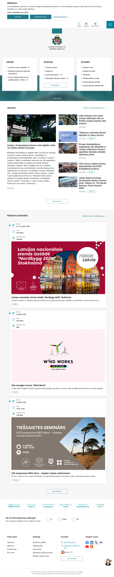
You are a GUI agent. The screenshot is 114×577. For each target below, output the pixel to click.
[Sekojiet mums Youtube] (87, 546)
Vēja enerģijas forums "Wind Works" (28, 385)
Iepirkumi (10, 546)
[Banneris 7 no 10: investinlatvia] (83, 506)
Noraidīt (18, 17)
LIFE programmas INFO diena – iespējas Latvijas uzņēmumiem (40, 473)
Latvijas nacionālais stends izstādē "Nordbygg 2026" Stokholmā (41, 297)
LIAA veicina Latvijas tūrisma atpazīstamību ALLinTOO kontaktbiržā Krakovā (92, 166)
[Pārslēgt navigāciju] (110, 24)
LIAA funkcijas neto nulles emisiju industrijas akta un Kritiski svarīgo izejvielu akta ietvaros (92, 119)
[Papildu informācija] (71, 552)
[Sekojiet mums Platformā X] (96, 542)
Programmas (12, 549)
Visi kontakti (71, 558)
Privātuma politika (39, 542)
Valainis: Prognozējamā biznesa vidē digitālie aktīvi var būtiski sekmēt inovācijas (31, 146)
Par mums (11, 553)
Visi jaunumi (57, 201)
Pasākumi (91, 138)
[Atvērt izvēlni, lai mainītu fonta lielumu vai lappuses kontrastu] (95, 25)
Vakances (10, 542)
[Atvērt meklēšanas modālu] (79, 25)
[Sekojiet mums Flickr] (101, 542)
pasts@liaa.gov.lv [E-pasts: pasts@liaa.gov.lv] (70, 542)
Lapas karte (37, 549)
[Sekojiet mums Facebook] (87, 542)
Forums (15, 392)
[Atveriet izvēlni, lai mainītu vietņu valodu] (86, 24)
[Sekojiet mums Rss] (91, 546)
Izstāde (15, 304)
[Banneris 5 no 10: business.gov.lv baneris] (48, 506)
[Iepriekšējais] (11, 506)
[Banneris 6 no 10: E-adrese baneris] (66, 506)
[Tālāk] (103, 506)
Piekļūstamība (38, 546)
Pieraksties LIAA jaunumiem (43, 553)
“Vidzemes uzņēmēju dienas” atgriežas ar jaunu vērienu (92, 133)
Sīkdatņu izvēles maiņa (41, 556)
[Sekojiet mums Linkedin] (91, 542)
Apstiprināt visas (40, 17)
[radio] (49, 519)
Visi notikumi (57, 491)
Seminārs (15, 480)
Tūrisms (91, 172)
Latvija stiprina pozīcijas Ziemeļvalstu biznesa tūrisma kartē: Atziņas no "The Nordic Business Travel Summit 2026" (92, 183)
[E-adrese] (65, 552)
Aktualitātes (55, 85)
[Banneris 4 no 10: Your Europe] (31, 506)
